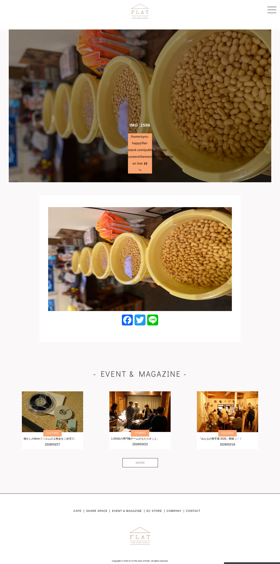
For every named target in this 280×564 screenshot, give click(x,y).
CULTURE (52, 433)
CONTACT (193, 510)
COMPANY (174, 510)
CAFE (78, 510)
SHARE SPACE (97, 510)
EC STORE (154, 510)
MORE (140, 462)
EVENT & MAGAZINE (127, 510)
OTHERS (140, 433)
